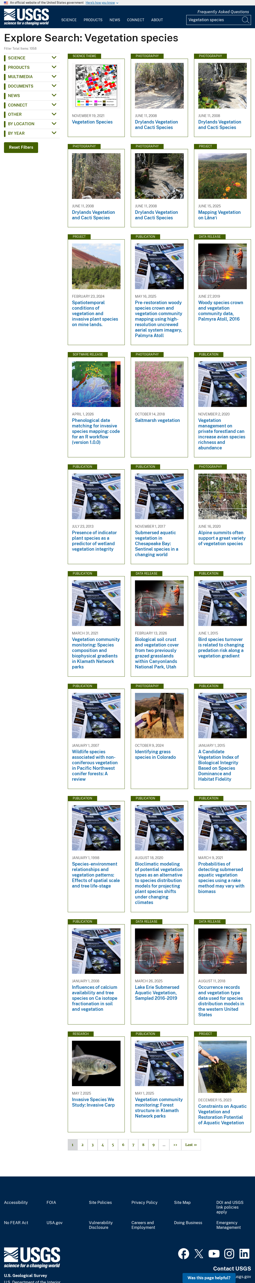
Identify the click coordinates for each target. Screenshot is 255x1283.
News (115, 20)
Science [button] (16, 58)
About (157, 20)
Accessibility (16, 1202)
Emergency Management (228, 1225)
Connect (135, 20)
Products (93, 20)
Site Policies (100, 1202)
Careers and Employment (143, 1225)
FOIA (51, 1202)
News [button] (14, 95)
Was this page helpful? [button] (209, 1278)
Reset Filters (21, 147)
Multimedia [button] (20, 76)
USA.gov (55, 1223)
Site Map (182, 1202)
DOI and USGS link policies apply (230, 1207)
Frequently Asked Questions (223, 11)
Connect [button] (17, 105)
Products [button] (19, 67)
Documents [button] (20, 86)
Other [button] (15, 114)
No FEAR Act (16, 1223)
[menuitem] (69, 16)
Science (69, 20)
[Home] (26, 24)
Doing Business (188, 1223)
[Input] (218, 20)
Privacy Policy (144, 1202)
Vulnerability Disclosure (101, 1225)
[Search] (246, 20)
